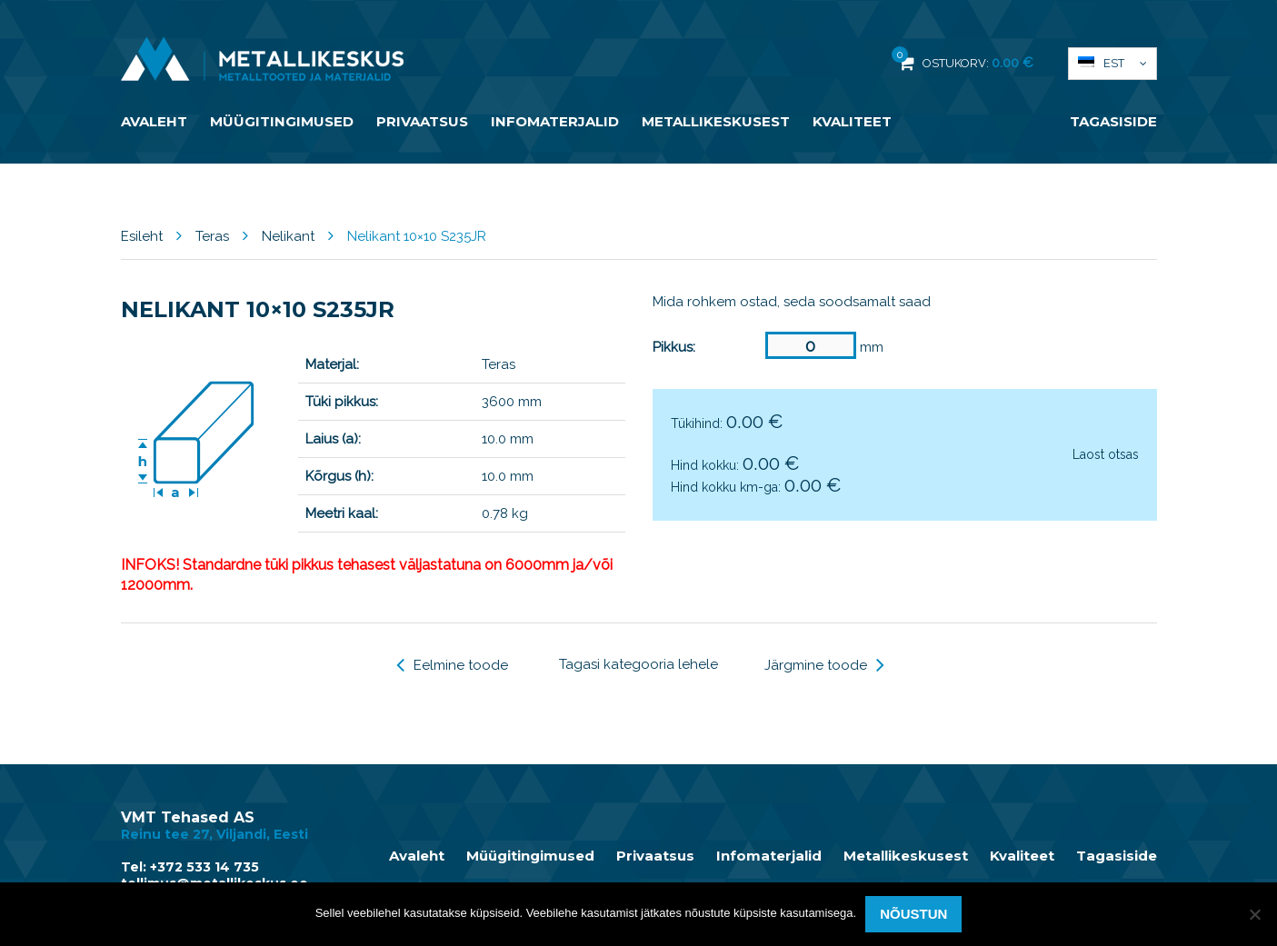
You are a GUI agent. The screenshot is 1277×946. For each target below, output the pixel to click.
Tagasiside (1113, 121)
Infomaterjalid (555, 121)
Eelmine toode (452, 665)
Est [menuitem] (1113, 63)
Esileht (142, 236)
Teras (212, 236)
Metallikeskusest (716, 121)
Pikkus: (674, 347)
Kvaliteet (852, 121)
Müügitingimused (282, 121)
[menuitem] (1112, 63)
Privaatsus (422, 121)
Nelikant (288, 236)
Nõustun (913, 913)
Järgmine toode (824, 665)
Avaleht (154, 121)
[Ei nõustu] (1254, 914)
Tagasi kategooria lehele (638, 664)
